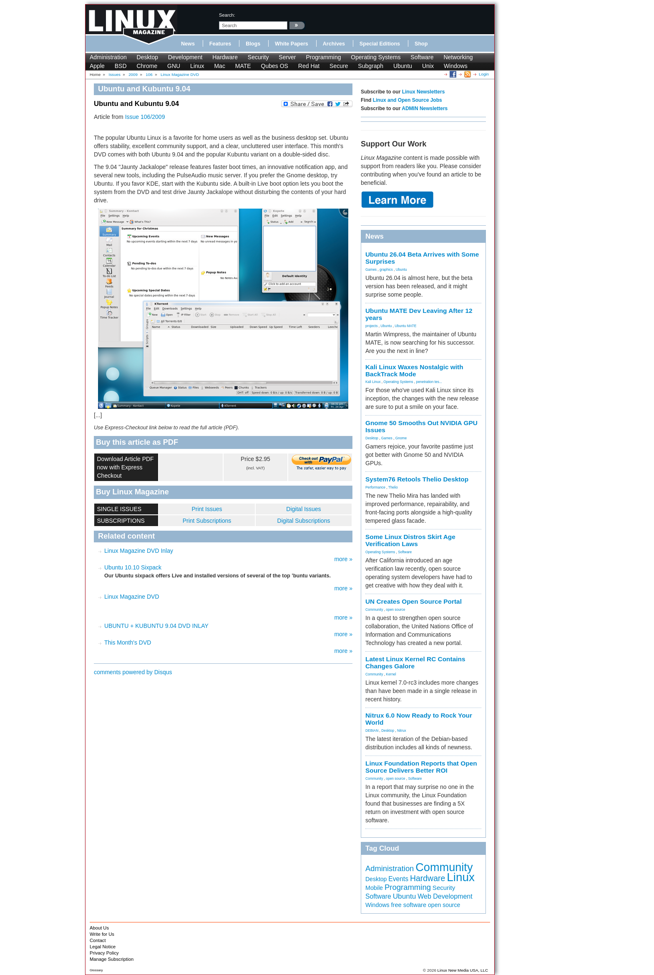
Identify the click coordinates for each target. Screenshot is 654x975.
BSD (121, 66)
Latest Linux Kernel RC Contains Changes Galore (415, 662)
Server (287, 57)
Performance (375, 487)
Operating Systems (375, 57)
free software (409, 905)
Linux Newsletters (423, 92)
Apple (97, 66)
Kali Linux (372, 382)
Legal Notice (103, 946)
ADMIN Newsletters (425, 108)
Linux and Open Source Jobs (407, 100)
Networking (458, 57)
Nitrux (401, 730)
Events (398, 878)
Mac (219, 66)
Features (220, 44)
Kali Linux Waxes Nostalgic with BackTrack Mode (414, 370)
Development (185, 57)
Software (421, 57)
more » (343, 559)
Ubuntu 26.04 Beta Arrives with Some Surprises (422, 258)
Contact (98, 940)
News (188, 44)
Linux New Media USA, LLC (463, 970)
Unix (428, 66)
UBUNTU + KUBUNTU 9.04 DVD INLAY (156, 625)
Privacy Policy (104, 952)
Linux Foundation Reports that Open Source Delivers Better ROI (421, 767)
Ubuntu (402, 66)
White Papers (291, 44)
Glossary (96, 970)
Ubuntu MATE (405, 326)
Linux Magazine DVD (131, 596)
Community (374, 609)
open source (395, 609)
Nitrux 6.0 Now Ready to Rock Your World (418, 719)
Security (258, 57)
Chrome (146, 66)
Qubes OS (274, 66)
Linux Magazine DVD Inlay (138, 550)
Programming (323, 57)
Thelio (393, 487)
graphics (386, 269)
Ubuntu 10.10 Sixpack (132, 567)
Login (484, 74)
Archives (334, 44)
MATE (243, 66)
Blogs (253, 44)
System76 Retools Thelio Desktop (416, 479)
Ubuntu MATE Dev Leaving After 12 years (419, 314)
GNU (173, 66)
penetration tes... (429, 382)
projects (371, 326)
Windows (456, 66)
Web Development (445, 896)
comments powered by (133, 672)
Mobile (374, 887)
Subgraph (370, 66)
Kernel (391, 674)
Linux (197, 66)
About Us (99, 927)
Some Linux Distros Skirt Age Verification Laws (410, 540)
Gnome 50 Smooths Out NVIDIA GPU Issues (421, 426)
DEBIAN (371, 730)
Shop (421, 44)
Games (371, 269)
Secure (339, 66)
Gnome (401, 438)
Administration (108, 57)
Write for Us (102, 934)
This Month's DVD (127, 642)
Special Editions (380, 44)
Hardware (225, 57)
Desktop (147, 57)
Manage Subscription (111, 959)
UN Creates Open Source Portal (413, 601)
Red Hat (308, 66)
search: (227, 15)
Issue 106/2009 (145, 116)
